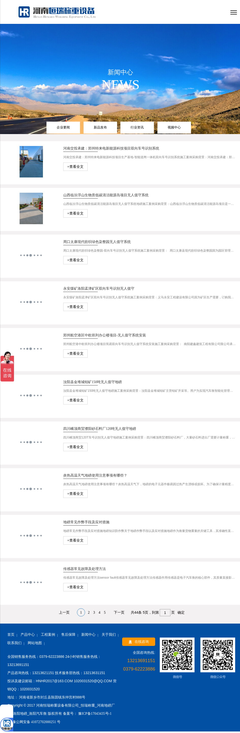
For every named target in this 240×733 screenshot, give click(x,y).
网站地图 (35, 644)
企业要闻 (63, 129)
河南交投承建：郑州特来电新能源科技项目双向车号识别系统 (111, 150)
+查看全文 (75, 168)
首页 (10, 636)
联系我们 (14, 644)
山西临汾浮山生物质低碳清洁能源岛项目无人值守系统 (106, 197)
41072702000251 (43, 723)
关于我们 (109, 636)
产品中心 (28, 636)
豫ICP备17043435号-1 (94, 715)
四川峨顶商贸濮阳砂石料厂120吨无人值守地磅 (99, 430)
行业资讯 (137, 129)
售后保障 (68, 636)
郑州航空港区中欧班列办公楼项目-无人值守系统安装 (104, 337)
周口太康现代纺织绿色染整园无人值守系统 (97, 243)
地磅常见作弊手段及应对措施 (86, 524)
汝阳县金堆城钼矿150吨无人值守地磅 (92, 383)
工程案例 (48, 636)
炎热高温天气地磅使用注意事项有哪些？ (95, 477)
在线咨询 (139, 643)
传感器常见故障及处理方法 (84, 570)
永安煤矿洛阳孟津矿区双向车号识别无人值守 (98, 290)
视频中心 (174, 129)
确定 (181, 614)
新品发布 (100, 129)
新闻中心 (88, 636)
